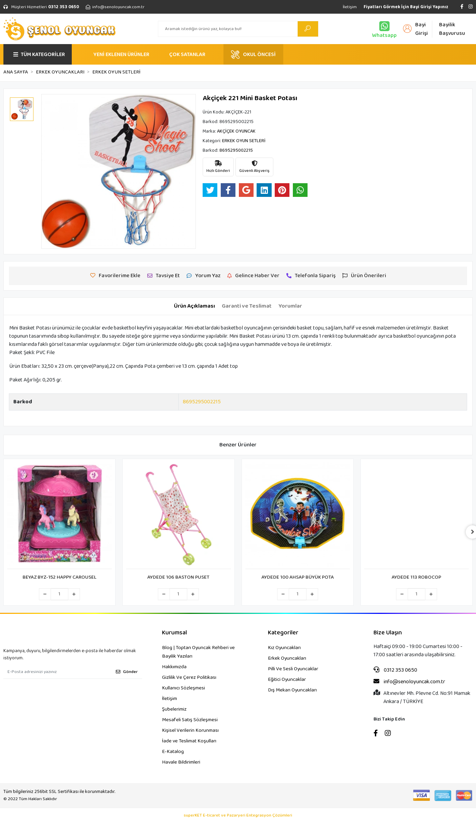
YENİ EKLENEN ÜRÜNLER (121, 54)
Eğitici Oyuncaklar (287, 679)
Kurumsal (174, 632)
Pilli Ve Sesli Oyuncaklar (293, 669)
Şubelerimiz (174, 709)
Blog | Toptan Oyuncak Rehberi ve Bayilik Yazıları (198, 652)
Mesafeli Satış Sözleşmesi (190, 720)
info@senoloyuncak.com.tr (409, 682)
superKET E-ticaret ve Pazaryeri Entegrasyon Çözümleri (238, 815)
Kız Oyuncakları (284, 648)
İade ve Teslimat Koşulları (189, 741)
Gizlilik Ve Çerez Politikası (189, 677)
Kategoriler (283, 632)
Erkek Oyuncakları (287, 658)
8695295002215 (202, 402)
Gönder (127, 671)
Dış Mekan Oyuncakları (292, 690)
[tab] (194, 306)
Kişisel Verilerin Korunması (190, 730)
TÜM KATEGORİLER (39, 54)
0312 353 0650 (395, 670)
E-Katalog (173, 752)
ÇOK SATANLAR (187, 54)
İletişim (350, 7)
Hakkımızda (174, 667)
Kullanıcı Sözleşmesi (183, 688)
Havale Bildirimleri (181, 762)
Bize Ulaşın (387, 632)
